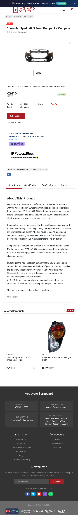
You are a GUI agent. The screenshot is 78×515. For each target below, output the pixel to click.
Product (17, 17)
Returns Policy (21, 451)
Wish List (57, 447)
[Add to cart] (34, 367)
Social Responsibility (21, 459)
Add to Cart (16, 116)
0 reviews (22, 32)
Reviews (65, 184)
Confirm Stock (49, 185)
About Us (21, 443)
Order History (57, 443)
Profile (57, 439)
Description (14, 185)
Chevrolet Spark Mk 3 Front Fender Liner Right (18, 358)
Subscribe (57, 481)
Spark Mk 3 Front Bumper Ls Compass (32, 169)
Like (9, 175)
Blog (21, 455)
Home (8, 17)
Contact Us (21, 439)
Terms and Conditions (21, 447)
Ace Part (54, 104)
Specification (30, 185)
